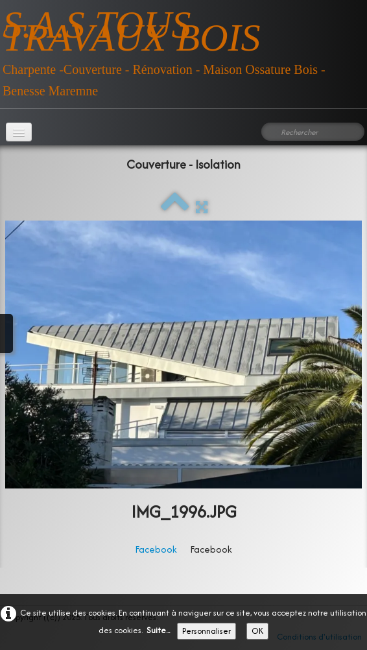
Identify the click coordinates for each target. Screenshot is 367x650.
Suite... (158, 630)
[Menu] (19, 132)
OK (257, 631)
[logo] (183, 49)
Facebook (156, 549)
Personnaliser (206, 631)
